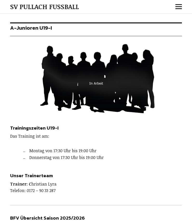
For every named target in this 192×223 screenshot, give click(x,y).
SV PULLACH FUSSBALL (44, 6)
